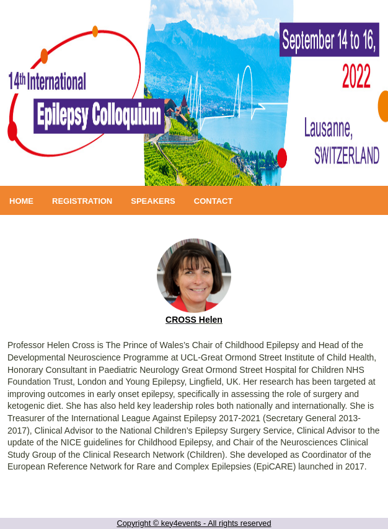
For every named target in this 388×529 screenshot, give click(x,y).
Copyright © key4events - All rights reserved (194, 523)
